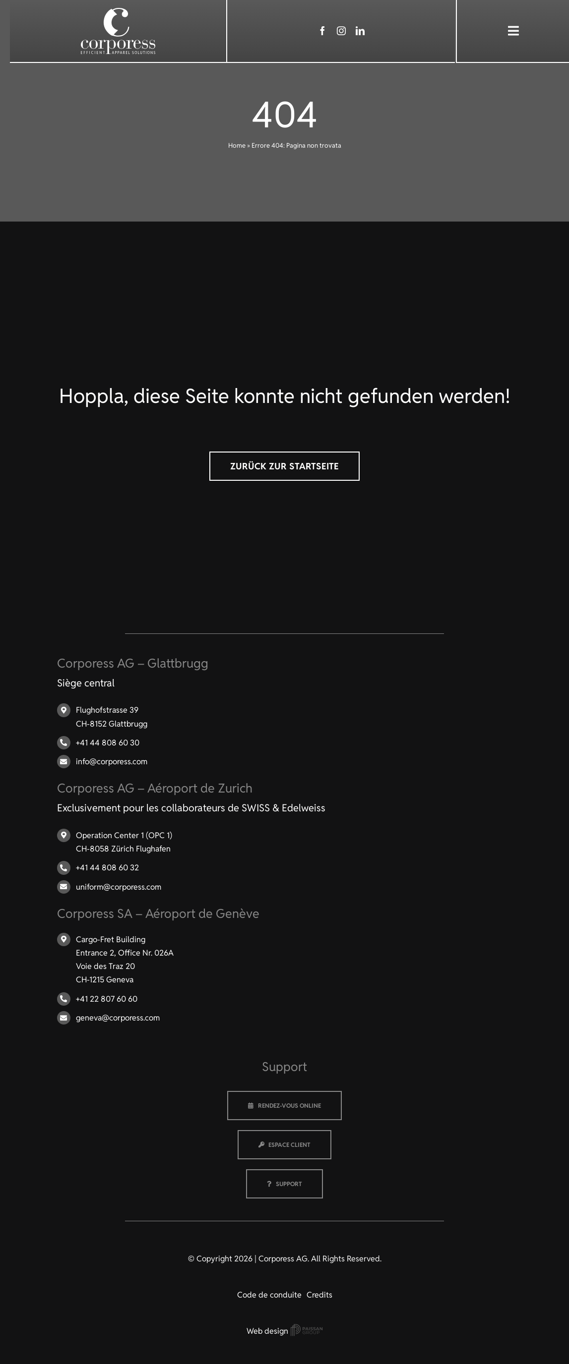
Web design (285, 1331)
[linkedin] (360, 30)
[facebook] (322, 30)
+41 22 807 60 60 (106, 999)
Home (237, 145)
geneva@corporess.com (118, 1018)
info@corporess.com (111, 761)
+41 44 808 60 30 (107, 743)
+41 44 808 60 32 (107, 867)
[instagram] (341, 30)
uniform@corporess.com (118, 887)
